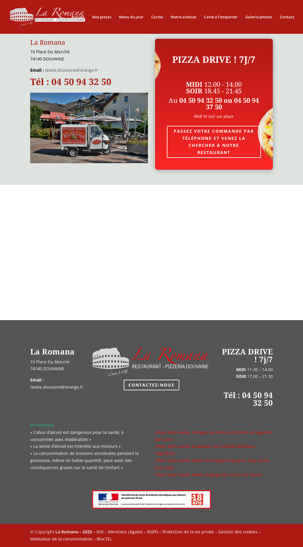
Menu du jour (131, 17)
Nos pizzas (101, 17)
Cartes (157, 17)
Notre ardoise (183, 17)
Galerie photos (258, 17)
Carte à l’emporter (221, 17)
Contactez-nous (151, 385)
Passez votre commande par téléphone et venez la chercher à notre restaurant (214, 141)
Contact (287, 17)
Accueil (77, 17)
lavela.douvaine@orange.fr (71, 70)
